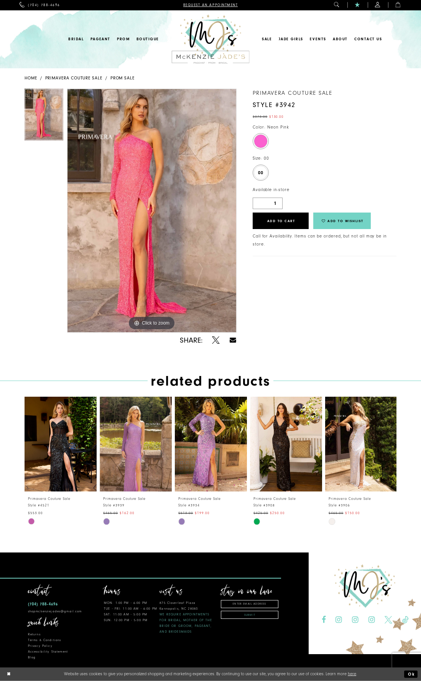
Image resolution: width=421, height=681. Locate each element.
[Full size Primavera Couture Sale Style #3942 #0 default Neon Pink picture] (151, 210)
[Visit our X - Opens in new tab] (388, 620)
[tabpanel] (44, 116)
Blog (32, 657)
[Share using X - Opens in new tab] (216, 340)
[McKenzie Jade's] (210, 39)
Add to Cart (281, 221)
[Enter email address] (249, 604)
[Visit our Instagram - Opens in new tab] (338, 620)
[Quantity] (268, 203)
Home (31, 78)
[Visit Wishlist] (357, 5)
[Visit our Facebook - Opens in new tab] (323, 620)
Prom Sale (122, 78)
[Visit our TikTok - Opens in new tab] (405, 620)
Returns (34, 634)
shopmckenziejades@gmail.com (55, 611)
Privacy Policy (40, 646)
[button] (337, 5)
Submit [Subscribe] (249, 615)
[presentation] (61, 444)
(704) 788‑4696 (43, 604)
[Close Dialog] (8, 674)
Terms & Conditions (44, 640)
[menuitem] (39, 5)
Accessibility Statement (48, 651)
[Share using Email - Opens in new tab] (233, 340)
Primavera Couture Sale (73, 78)
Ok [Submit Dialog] (411, 674)
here (352, 673)
